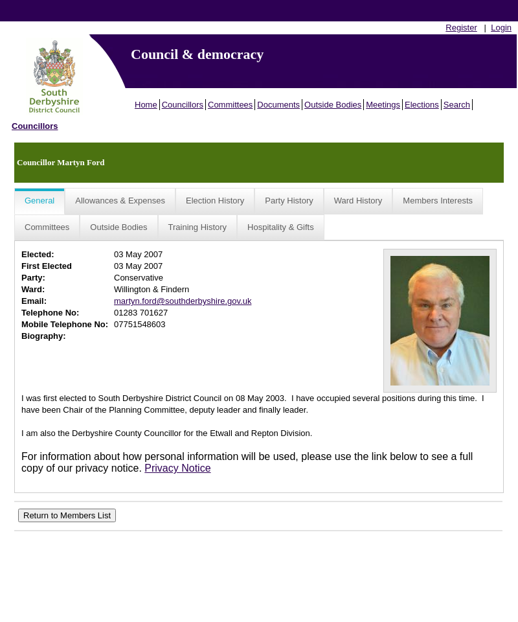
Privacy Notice (177, 468)
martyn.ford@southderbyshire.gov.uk (182, 301)
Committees (230, 104)
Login (501, 27)
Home (146, 104)
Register (461, 27)
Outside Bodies (332, 104)
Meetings (383, 104)
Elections (422, 104)
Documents (278, 104)
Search (457, 104)
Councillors (182, 104)
